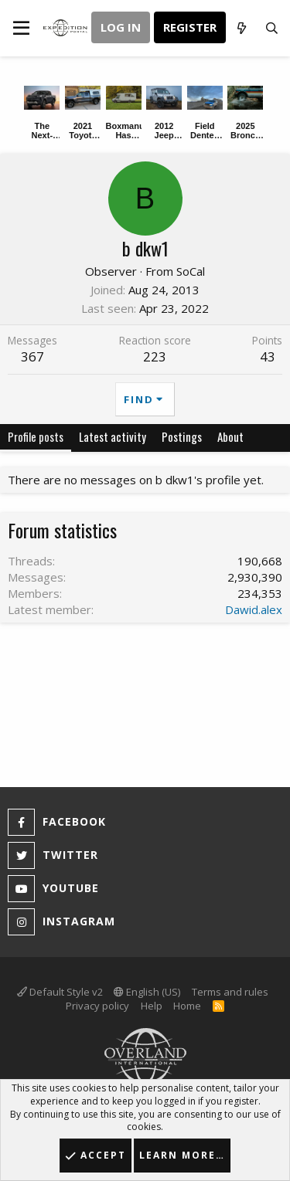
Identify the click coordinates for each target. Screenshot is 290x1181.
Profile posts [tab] (35, 436)
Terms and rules (230, 992)
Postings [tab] (182, 436)
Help (151, 1006)
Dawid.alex (253, 609)
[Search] (272, 28)
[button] (21, 28)
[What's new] (241, 28)
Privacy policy (97, 1006)
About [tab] (230, 436)
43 (267, 356)
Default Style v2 (60, 992)
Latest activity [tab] (112, 436)
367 (32, 356)
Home (187, 1006)
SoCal (190, 271)
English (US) (147, 992)
